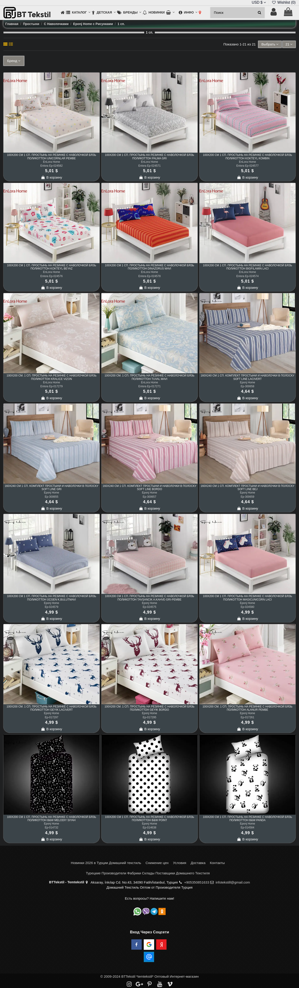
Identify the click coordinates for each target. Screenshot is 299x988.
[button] (78, 13)
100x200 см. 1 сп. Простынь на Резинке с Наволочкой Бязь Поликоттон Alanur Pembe (247, 708)
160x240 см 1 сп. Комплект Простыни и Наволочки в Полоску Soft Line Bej (247, 487)
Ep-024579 (51, 607)
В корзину (51, 177)
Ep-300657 (149, 496)
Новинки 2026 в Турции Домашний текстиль (106, 863)
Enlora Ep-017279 (51, 386)
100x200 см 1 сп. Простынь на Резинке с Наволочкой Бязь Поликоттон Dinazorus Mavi (149, 267)
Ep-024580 (247, 607)
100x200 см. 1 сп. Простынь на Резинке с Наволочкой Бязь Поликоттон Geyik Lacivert (51, 708)
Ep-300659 (247, 496)
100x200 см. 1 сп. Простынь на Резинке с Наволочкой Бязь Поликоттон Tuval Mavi (149, 377)
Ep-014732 (51, 827)
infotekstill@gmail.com (233, 882)
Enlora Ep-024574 (247, 276)
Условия (179, 863)
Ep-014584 (247, 827)
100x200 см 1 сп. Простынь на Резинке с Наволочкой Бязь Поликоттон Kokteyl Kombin (247, 156)
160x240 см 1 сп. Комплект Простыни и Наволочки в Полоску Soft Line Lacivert (247, 377)
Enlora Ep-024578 (149, 276)
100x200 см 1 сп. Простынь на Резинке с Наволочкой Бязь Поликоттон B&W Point (149, 818)
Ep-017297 (51, 717)
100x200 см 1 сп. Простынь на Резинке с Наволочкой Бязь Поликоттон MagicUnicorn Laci (247, 598)
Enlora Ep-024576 (51, 276)
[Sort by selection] (270, 44)
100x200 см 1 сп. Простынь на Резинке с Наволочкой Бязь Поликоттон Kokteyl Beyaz (51, 267)
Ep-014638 (149, 827)
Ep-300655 (51, 496)
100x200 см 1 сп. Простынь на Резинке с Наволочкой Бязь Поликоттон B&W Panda (247, 818)
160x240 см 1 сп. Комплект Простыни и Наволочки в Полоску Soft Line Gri (51, 487)
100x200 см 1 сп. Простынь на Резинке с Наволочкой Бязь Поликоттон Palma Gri (149, 156)
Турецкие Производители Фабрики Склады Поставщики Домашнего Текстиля (148, 873)
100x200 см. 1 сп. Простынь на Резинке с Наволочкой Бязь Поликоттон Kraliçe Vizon (51, 377)
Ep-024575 (149, 607)
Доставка (198, 863)
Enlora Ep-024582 (51, 165)
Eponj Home (247, 382)
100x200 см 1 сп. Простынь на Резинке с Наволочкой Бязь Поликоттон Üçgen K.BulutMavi (51, 598)
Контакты (217, 863)
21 (289, 44)
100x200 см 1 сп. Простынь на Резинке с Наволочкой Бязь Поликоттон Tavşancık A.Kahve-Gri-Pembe (149, 598)
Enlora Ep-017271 (149, 386)
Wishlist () (284, 2)
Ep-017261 (247, 717)
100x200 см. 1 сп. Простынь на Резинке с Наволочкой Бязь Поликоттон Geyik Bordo (149, 708)
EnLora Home (51, 161)
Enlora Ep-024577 (247, 165)
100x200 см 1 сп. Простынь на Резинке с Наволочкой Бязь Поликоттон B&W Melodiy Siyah (51, 818)
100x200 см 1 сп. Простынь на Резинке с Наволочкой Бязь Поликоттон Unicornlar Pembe (51, 156)
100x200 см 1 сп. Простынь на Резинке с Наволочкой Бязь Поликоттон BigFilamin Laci (247, 267)
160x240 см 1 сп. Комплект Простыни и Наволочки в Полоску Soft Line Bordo (149, 487)
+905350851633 (196, 882)
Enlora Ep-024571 (149, 165)
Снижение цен (157, 863)
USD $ (259, 2)
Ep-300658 (247, 386)
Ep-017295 (149, 717)
